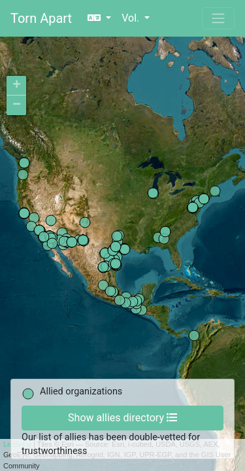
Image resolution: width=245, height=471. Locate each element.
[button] (99, 18)
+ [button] (16, 86)
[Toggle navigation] (218, 18)
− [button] (16, 105)
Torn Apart (41, 18)
